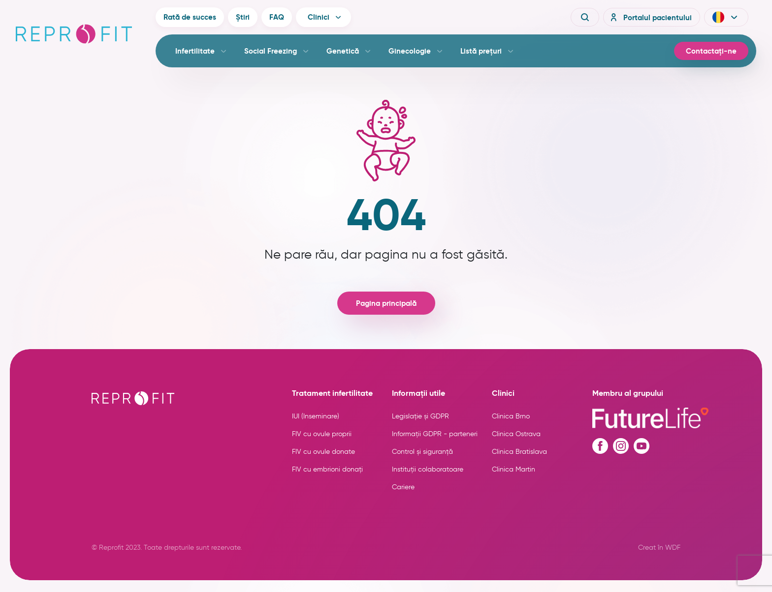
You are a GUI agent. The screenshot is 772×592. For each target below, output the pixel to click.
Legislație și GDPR (420, 416)
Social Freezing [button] (270, 51)
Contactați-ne (711, 51)
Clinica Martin (513, 469)
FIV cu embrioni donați (327, 469)
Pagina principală (386, 303)
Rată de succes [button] (189, 17)
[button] (726, 17)
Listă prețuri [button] (481, 51)
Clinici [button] (318, 17)
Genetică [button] (342, 51)
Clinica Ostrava (516, 434)
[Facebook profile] (600, 446)
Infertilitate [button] (195, 51)
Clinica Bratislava (519, 451)
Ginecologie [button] (409, 51)
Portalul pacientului (650, 17)
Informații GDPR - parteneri (435, 434)
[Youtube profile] (641, 446)
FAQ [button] (276, 17)
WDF (672, 547)
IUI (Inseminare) (315, 416)
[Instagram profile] (621, 446)
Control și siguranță (422, 451)
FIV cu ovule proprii (322, 434)
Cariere (403, 487)
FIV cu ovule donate (323, 451)
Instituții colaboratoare (427, 469)
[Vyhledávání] (585, 17)
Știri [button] (243, 17)
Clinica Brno (511, 416)
